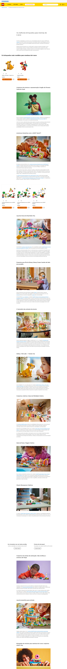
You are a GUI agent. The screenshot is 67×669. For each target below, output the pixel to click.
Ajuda (21, 4)
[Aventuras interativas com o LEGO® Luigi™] (24, 193)
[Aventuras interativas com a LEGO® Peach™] (39, 193)
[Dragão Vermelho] (24, 66)
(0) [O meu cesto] (63, 4)
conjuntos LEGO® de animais (27, 587)
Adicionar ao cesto (7, 79)
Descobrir (15, 4)
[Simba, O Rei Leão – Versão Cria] (8, 66)
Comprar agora (17, 548)
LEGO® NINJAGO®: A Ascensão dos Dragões (31, 117)
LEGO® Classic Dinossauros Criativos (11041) (28, 513)
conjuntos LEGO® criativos (22, 424)
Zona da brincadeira (5, 1)
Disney (35, 292)
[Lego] (2, 4)
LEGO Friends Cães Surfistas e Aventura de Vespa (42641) (37, 591)
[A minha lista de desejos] (60, 4)
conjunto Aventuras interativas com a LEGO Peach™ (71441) (28, 175)
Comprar (9, 4)
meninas (17, 42)
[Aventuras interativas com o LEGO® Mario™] (8, 193)
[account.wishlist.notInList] (13, 79)
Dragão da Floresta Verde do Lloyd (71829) (38, 118)
